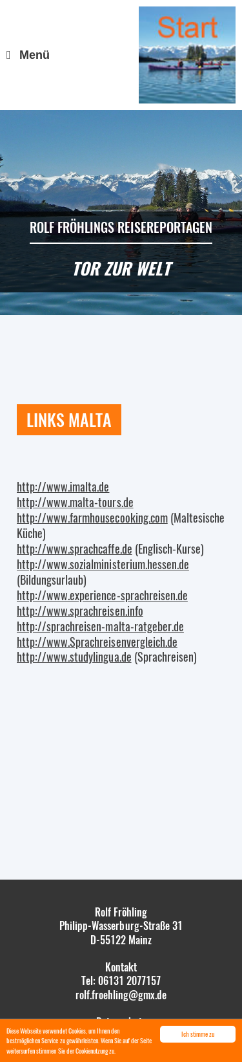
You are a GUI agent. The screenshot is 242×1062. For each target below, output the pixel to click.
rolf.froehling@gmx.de (121, 994)
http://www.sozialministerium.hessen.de (103, 564)
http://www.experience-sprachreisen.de (102, 595)
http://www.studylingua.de (74, 656)
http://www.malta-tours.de (75, 501)
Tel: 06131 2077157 (121, 980)
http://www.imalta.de (63, 486)
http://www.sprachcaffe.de (74, 548)
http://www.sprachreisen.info (80, 610)
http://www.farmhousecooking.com (92, 517)
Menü (34, 55)
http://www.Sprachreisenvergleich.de (97, 641)
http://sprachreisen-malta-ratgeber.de (100, 626)
